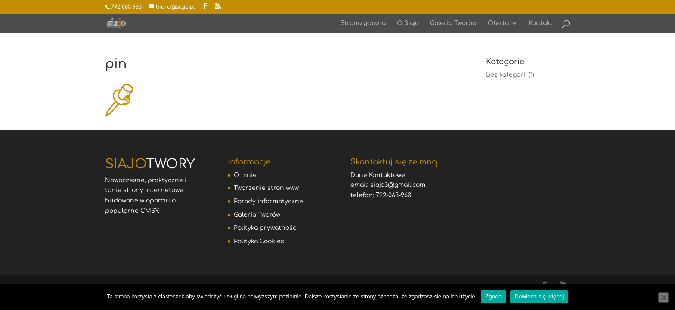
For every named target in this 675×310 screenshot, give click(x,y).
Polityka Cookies (259, 241)
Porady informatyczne (268, 201)
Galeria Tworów (453, 23)
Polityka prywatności (266, 228)
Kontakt (541, 23)
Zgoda (493, 296)
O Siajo (408, 23)
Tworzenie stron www (266, 188)
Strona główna (363, 23)
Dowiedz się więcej (539, 296)
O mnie (245, 175)
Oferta (498, 23)
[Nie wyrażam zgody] (663, 297)
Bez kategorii (506, 74)
